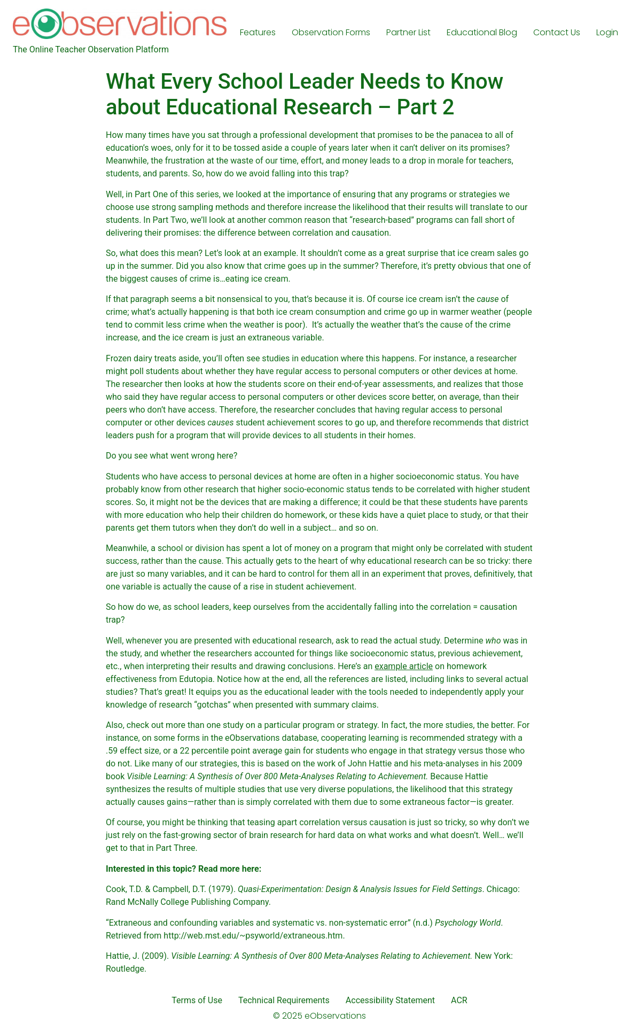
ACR (459, 1000)
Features (258, 32)
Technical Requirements (284, 1000)
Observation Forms (331, 32)
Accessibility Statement (390, 1000)
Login (607, 32)
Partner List (408, 32)
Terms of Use (197, 1000)
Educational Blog (482, 32)
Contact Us (556, 32)
